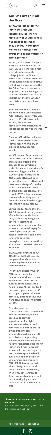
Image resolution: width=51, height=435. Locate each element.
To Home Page (16, 424)
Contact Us (33, 424)
